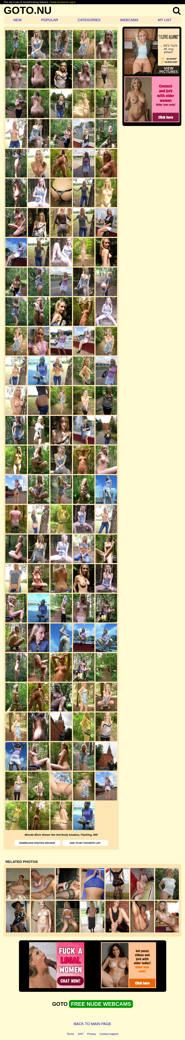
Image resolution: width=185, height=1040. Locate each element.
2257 (81, 1033)
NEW (17, 20)
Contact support (109, 1033)
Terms (70, 1033)
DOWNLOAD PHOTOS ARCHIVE (37, 843)
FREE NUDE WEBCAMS (101, 1004)
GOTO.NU (28, 10)
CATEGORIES (89, 20)
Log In (72, 2)
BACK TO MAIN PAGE (92, 1024)
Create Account (57, 2)
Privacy (91, 1033)
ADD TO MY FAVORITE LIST (85, 843)
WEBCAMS (129, 20)
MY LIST (165, 20)
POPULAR (49, 20)
